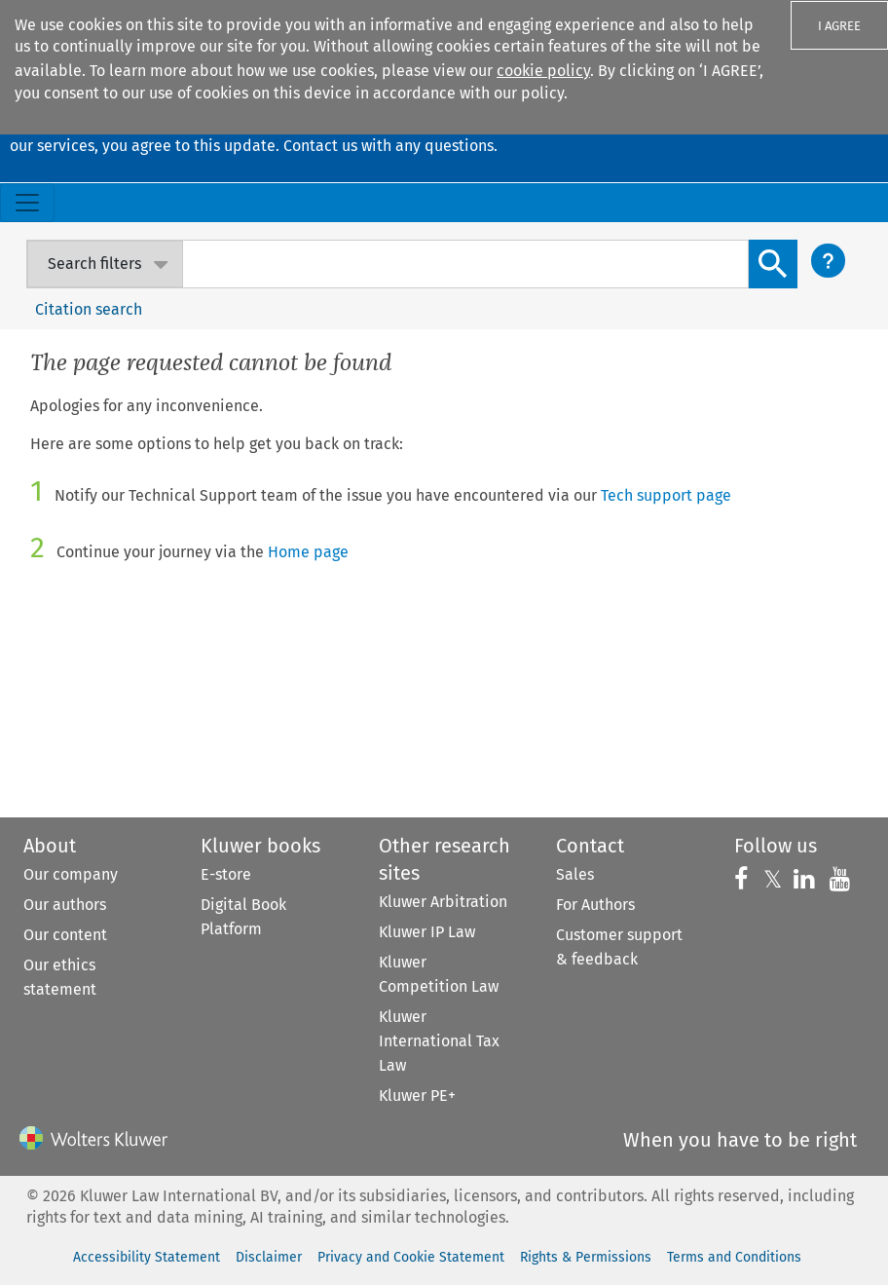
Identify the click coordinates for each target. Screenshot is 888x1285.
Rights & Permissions (585, 1257)
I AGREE (839, 26)
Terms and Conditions (734, 1257)
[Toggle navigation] (27, 202)
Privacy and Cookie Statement (410, 1257)
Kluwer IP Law (427, 932)
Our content (65, 935)
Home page (308, 552)
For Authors (595, 904)
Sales (575, 874)
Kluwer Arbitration (443, 901)
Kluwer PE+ (417, 1095)
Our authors (64, 904)
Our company (70, 874)
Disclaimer (269, 1257)
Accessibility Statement (146, 1257)
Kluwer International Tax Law (439, 1041)
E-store (226, 874)
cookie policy (543, 70)
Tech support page (666, 495)
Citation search (88, 309)
